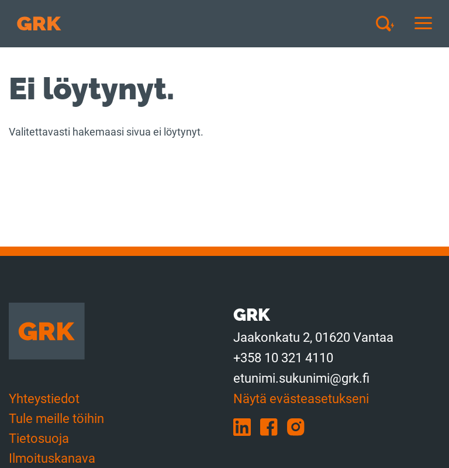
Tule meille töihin (56, 418)
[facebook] (273, 426)
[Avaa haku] (389, 23)
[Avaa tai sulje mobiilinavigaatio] (423, 23)
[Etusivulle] (39, 23)
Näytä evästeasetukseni (301, 398)
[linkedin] (246, 426)
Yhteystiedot (44, 398)
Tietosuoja (39, 438)
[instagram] (299, 426)
